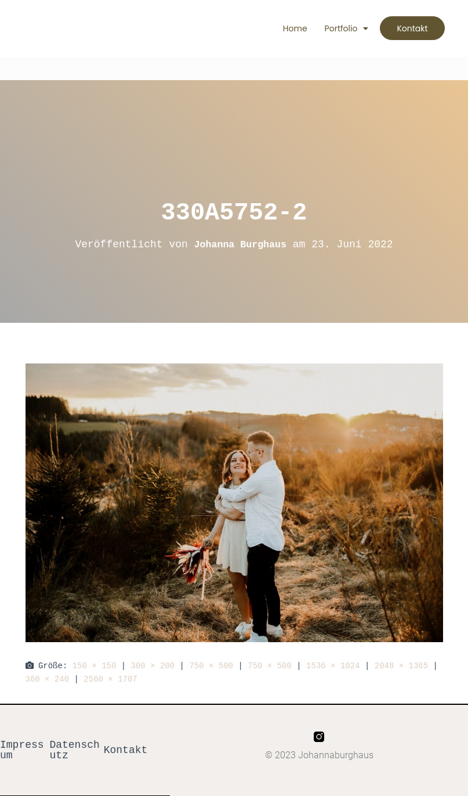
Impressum (22, 750)
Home (287, 28)
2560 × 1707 (110, 679)
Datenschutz (74, 750)
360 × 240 (48, 679)
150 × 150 (94, 665)
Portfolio (339, 28)
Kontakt (126, 750)
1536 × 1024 (333, 665)
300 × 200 (153, 665)
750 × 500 (211, 665)
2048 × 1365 (401, 665)
